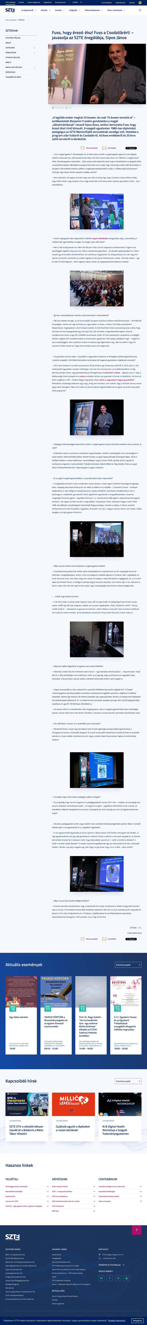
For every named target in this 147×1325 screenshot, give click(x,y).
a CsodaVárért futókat (111, 372)
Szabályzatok (56, 1258)
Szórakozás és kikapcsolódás (109, 1196)
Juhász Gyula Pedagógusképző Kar (17, 1280)
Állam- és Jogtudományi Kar (15, 1254)
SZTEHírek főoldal (13, 38)
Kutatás (58, 10)
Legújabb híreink (15, 1121)
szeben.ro (84, 376)
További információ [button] (116, 1321)
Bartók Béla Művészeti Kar (14, 1258)
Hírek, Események (114, 10)
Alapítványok (56, 1254)
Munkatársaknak (60, 2)
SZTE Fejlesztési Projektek (61, 1280)
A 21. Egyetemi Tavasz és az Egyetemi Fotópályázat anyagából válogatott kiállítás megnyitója (125, 1023)
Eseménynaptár (123, 964)
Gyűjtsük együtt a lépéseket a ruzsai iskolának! (73, 1128)
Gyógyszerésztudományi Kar (15, 1277)
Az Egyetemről (27, 10)
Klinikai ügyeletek (58, 1303)
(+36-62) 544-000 (109, 1258)
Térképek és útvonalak (110, 1265)
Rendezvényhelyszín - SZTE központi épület (67, 1273)
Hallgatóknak (48, 2)
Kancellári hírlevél (13, 67)
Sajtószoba (10, 47)
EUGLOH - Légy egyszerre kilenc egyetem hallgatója (23, 1206)
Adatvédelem (120, 3)
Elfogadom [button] (137, 1321)
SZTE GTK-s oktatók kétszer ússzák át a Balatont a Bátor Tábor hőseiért (26, 1130)
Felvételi (21, 2)
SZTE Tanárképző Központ (14, 1295)
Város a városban (105, 1201)
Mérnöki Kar (9, 1288)
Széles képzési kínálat (60, 1186)
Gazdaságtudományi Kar (14, 1273)
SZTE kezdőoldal (10, 2)
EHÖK (54, 1277)
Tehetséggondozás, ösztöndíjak (16, 1186)
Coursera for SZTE (11, 1201)
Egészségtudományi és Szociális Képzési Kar (21, 1266)
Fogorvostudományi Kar (13, 1269)
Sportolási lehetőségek (107, 1191)
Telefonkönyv (107, 3)
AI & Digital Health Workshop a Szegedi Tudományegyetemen (115, 1130)
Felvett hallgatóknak (34, 2)
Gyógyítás (73, 10)
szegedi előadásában (100, 238)
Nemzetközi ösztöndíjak (13, 1191)
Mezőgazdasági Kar (12, 1284)
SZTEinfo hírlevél (12, 57)
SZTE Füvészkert (58, 1206)
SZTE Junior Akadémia (60, 1196)
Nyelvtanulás (10, 1196)
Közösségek (10, 72)
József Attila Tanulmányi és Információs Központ (69, 1269)
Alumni (75, 2)
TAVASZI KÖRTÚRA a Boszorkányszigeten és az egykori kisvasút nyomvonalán (56, 1021)
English (132, 3)
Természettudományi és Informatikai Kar (19, 1299)
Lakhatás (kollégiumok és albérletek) (112, 1186)
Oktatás (44, 10)
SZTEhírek (21, 20)
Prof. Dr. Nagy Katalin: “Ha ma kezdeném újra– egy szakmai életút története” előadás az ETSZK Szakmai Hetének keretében (90, 1026)
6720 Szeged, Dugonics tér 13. (113, 1254)
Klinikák (55, 1300)
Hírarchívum (10, 52)
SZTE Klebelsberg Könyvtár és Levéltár (66, 1201)
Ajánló (8, 43)
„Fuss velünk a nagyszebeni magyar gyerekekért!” (114, 379)
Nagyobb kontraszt (140, 2)
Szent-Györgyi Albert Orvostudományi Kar (20, 1291)
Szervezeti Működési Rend (61, 1262)
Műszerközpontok (92, 10)
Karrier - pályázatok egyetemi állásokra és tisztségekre (71, 1284)
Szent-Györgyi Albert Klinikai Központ (65, 1296)
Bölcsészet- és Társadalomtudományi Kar (20, 1262)
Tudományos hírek (13, 77)
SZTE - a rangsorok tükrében (62, 1191)
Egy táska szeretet (18, 1017)
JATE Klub (55, 1211)
